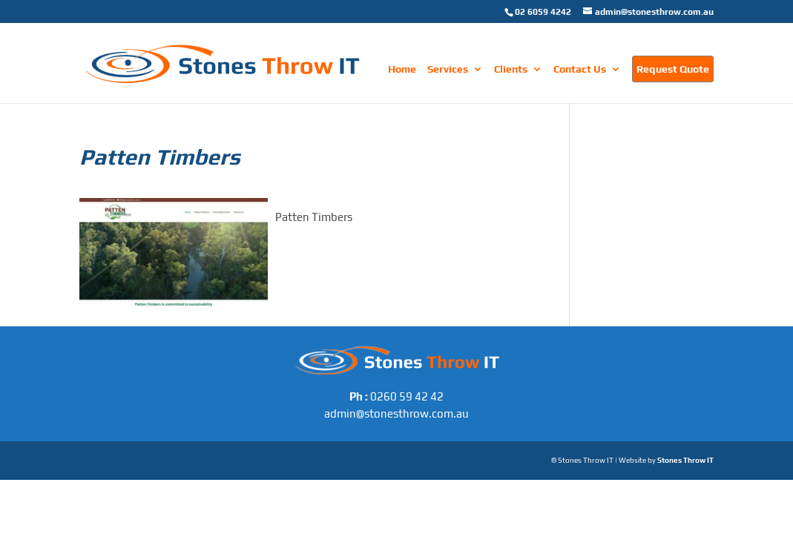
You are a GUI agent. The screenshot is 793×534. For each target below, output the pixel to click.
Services (447, 69)
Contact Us (579, 69)
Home (402, 69)
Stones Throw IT (685, 460)
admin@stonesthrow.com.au (396, 413)
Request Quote (672, 69)
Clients (510, 69)
